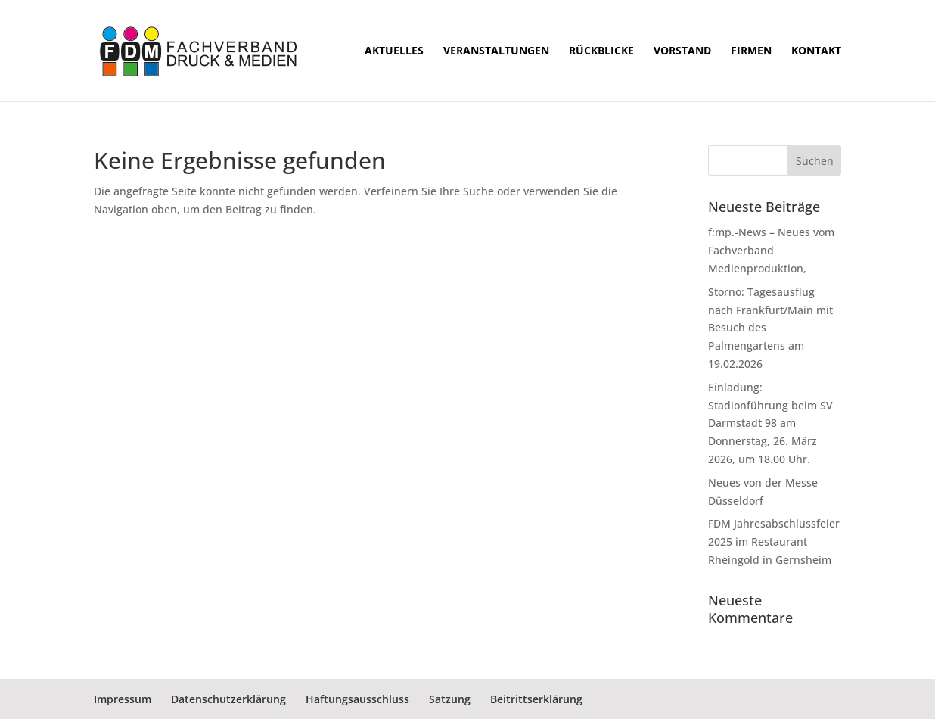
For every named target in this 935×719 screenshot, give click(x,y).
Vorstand (682, 51)
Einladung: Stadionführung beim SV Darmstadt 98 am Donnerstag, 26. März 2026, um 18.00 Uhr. (770, 423)
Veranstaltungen (496, 51)
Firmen (751, 51)
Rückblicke (601, 51)
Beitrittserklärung (536, 699)
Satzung (450, 699)
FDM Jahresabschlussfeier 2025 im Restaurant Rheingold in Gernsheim (774, 541)
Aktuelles (394, 51)
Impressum (122, 699)
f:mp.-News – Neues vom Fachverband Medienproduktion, (771, 250)
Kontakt (816, 51)
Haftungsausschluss (357, 699)
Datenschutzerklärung (228, 699)
